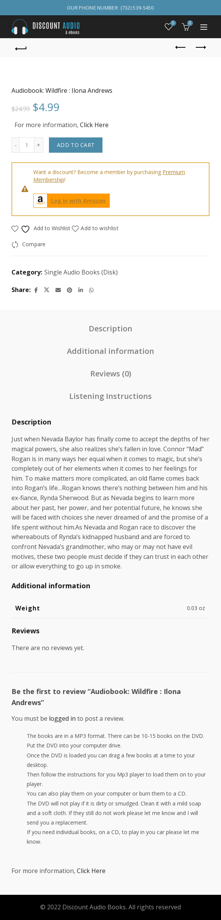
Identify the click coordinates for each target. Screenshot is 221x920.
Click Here (94, 125)
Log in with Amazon (70, 200)
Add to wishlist (100, 228)
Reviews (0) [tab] (110, 373)
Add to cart (75, 144)
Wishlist (173, 23)
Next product (200, 47)
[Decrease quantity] (15, 145)
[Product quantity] (26, 145)
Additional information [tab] (110, 351)
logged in (62, 718)
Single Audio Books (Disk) (81, 272)
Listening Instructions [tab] (110, 396)
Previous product (181, 47)
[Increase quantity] (38, 145)
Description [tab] (110, 328)
